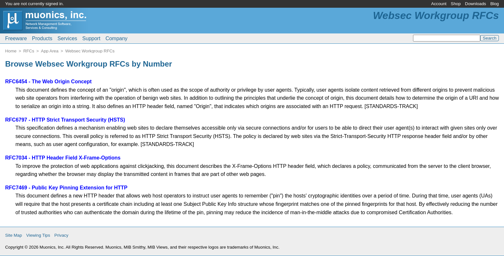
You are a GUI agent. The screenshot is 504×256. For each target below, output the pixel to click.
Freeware (16, 38)
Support (91, 38)
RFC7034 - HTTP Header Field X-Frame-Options (63, 157)
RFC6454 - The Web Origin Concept (48, 81)
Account (438, 3)
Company (116, 38)
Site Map (13, 235)
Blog (494, 3)
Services (67, 38)
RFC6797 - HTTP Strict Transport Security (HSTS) (65, 120)
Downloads (475, 3)
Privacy (61, 235)
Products (42, 38)
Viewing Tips (38, 235)
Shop (456, 3)
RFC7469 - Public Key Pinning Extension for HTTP (66, 187)
